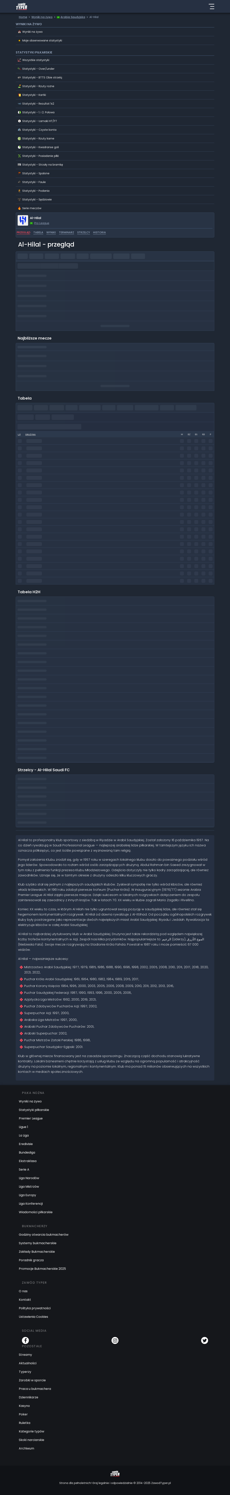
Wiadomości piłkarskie (36, 1212)
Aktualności (27, 1363)
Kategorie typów (31, 1431)
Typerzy (25, 1371)
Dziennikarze (28, 1397)
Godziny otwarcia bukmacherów (43, 1234)
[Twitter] (204, 1340)
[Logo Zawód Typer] (22, 6)
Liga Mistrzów (29, 1186)
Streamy (25, 1354)
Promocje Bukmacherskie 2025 (42, 1268)
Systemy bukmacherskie (37, 1243)
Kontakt (25, 1299)
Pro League (41, 223)
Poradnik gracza (31, 1260)
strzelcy (83, 232)
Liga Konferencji (31, 1203)
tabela (38, 232)
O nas (23, 1291)
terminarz (66, 232)
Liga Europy (27, 1195)
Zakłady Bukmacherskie (37, 1251)
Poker (23, 1414)
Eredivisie (26, 1144)
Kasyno (24, 1406)
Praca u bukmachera (35, 1389)
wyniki (51, 232)
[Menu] (211, 6)
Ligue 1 (23, 1127)
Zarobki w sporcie (32, 1380)
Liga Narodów (29, 1178)
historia (99, 232)
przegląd (23, 232)
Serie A (24, 1169)
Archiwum (26, 1448)
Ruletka (24, 1423)
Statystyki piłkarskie (34, 1110)
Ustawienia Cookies (33, 1316)
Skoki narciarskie (31, 1440)
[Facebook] (25, 1340)
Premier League (31, 1118)
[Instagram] (115, 1340)
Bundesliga (27, 1152)
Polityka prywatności (35, 1308)
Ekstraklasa (27, 1161)
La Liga (24, 1135)
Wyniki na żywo (30, 1101)
